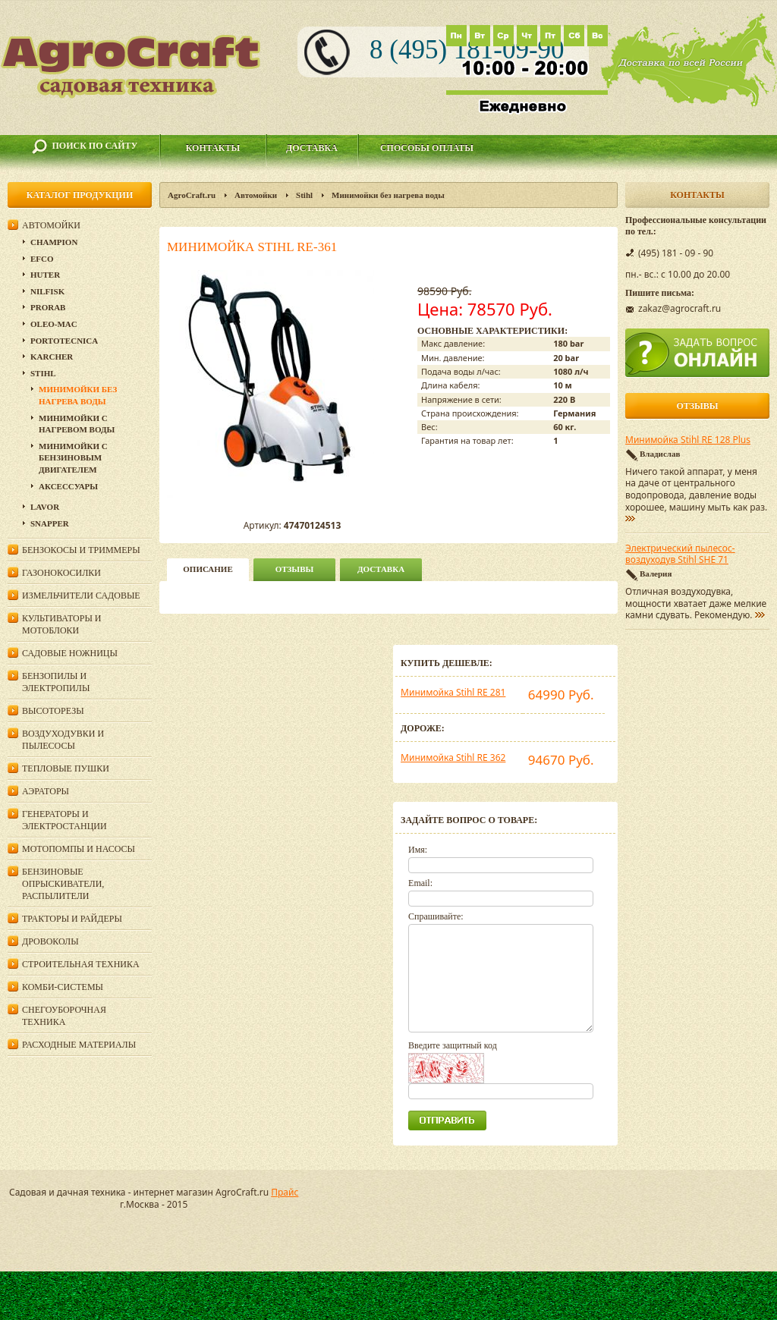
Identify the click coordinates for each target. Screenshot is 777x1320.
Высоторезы (53, 711)
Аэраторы (45, 791)
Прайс (284, 1192)
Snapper (49, 523)
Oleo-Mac (53, 323)
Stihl (304, 195)
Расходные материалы (79, 1044)
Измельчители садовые (81, 595)
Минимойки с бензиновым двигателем (73, 458)
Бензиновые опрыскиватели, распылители (63, 883)
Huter (45, 274)
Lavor (44, 506)
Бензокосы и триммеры (81, 550)
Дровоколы (50, 941)
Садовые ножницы (70, 653)
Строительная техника (81, 964)
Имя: (417, 849)
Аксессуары (68, 486)
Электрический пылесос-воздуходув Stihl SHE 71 (680, 554)
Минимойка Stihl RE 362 (453, 757)
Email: (420, 883)
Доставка (312, 148)
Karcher (51, 356)
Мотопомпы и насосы (78, 849)
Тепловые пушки (65, 768)
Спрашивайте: (436, 916)
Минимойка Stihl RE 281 (453, 692)
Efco (42, 258)
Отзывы (294, 569)
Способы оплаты (426, 148)
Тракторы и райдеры (72, 918)
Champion (53, 242)
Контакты (213, 148)
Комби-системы (62, 987)
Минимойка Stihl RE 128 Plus (687, 440)
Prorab (47, 307)
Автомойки (255, 195)
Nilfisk (47, 291)
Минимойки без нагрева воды (388, 195)
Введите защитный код (452, 1045)
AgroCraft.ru (191, 195)
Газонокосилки (61, 572)
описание (207, 569)
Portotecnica (64, 340)
